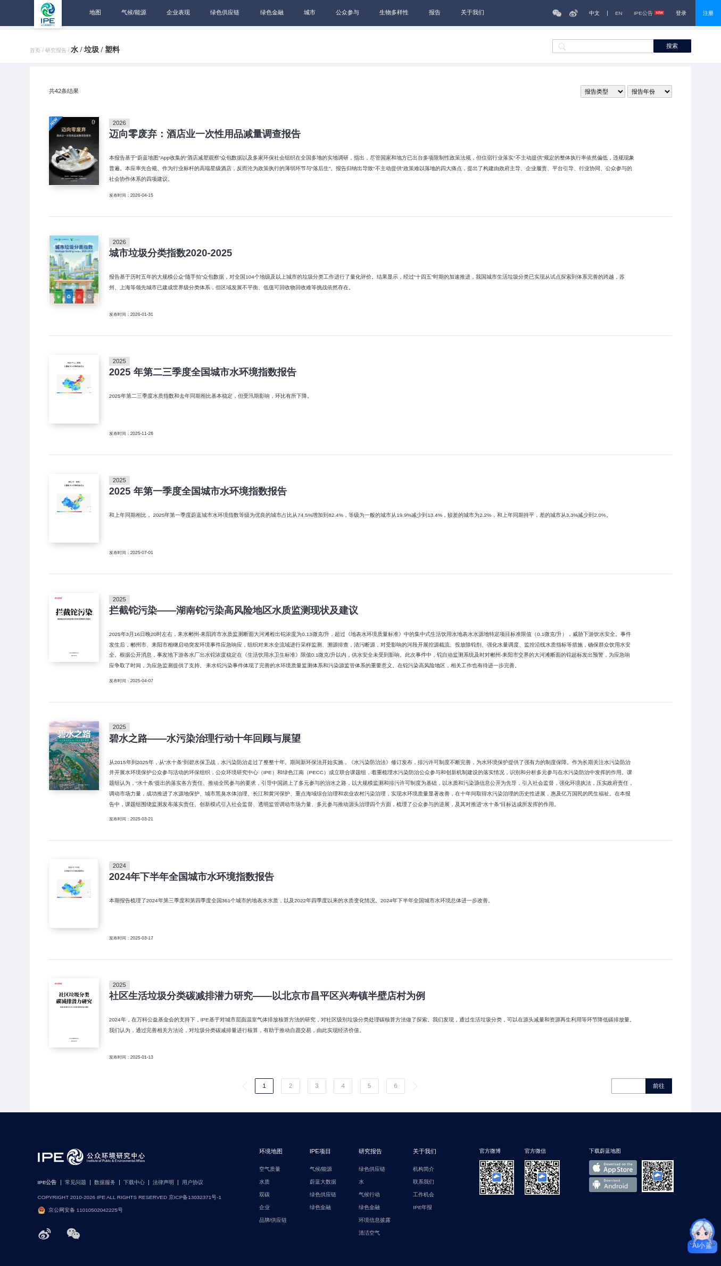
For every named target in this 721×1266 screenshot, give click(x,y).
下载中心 (134, 1182)
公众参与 (347, 12)
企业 (264, 1207)
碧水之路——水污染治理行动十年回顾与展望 (205, 738)
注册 (708, 13)
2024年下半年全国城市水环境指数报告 (192, 877)
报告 (435, 12)
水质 (264, 1182)
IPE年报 (422, 1207)
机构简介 (423, 1169)
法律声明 (163, 1182)
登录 (681, 13)
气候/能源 (133, 12)
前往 (659, 1086)
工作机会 (423, 1194)
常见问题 (75, 1182)
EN (619, 13)
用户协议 (192, 1182)
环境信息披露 (375, 1220)
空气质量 (269, 1169)
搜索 (672, 46)
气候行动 (369, 1194)
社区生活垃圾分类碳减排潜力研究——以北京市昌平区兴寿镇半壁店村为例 (267, 996)
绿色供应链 (224, 12)
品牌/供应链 (273, 1220)
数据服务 (104, 1182)
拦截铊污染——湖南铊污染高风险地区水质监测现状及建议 (234, 610)
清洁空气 (369, 1233)
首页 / (37, 50)
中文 (594, 13)
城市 (310, 12)
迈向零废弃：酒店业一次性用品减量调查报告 (205, 134)
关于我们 (472, 12)
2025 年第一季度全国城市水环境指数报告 (198, 491)
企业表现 (178, 12)
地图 (95, 12)
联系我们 (423, 1182)
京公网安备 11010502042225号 (80, 1210)
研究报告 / (58, 50)
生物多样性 (394, 12)
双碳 (264, 1194)
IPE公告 (649, 13)
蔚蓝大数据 (323, 1182)
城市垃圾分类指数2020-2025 (171, 253)
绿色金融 (272, 12)
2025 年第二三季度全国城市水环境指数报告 (202, 372)
